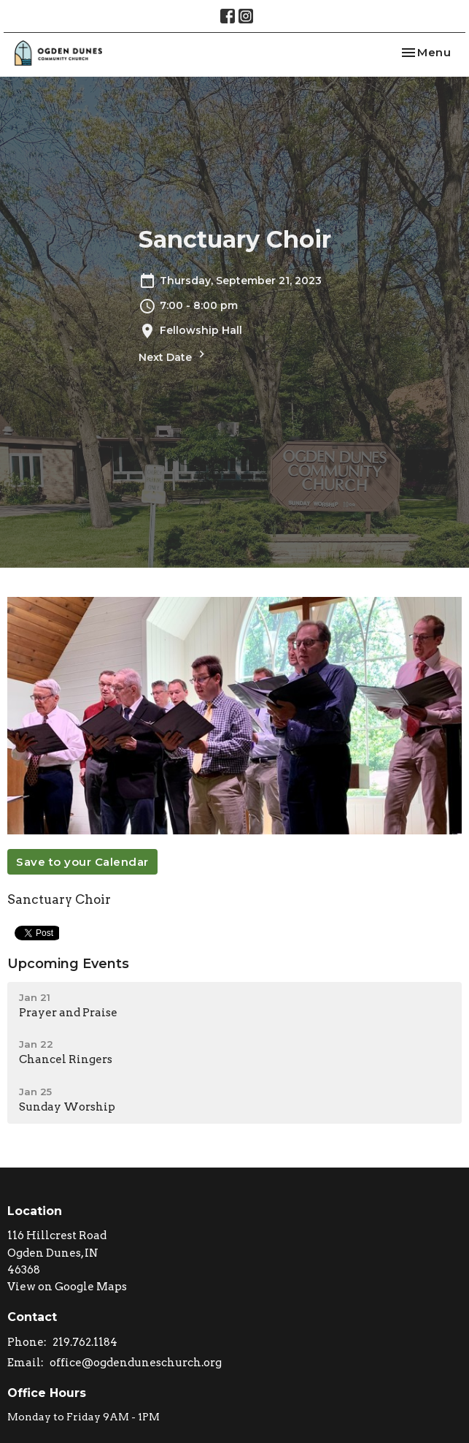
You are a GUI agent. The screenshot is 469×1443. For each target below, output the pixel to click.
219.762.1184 (85, 1342)
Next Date (174, 355)
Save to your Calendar (82, 862)
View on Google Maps (67, 1286)
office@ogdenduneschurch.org (136, 1362)
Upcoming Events (68, 964)
